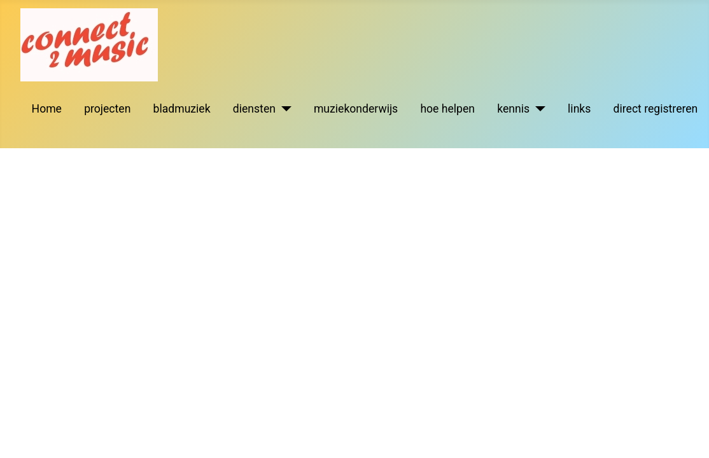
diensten (254, 108)
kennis (513, 108)
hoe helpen (447, 108)
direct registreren (656, 108)
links (579, 108)
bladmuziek (182, 108)
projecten (107, 108)
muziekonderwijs (356, 108)
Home (47, 108)
